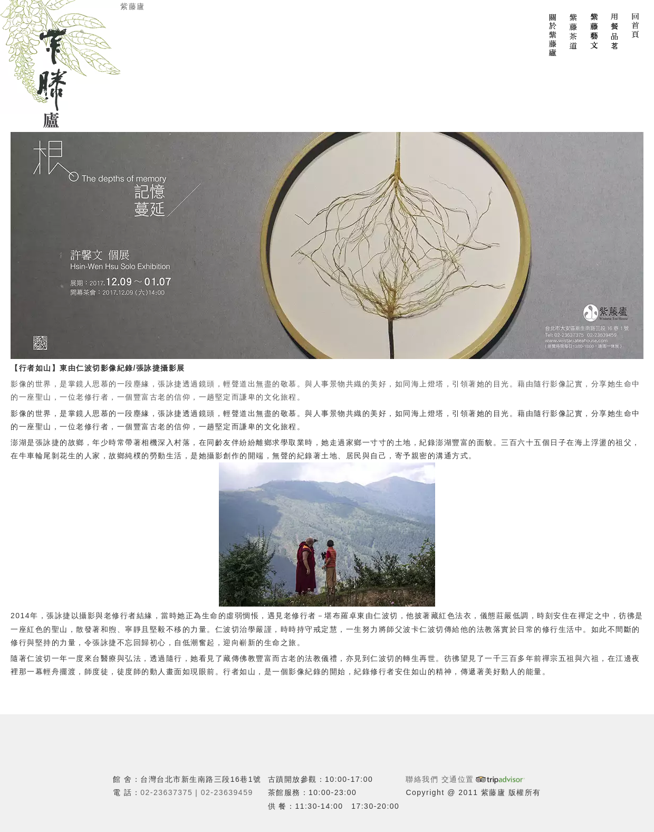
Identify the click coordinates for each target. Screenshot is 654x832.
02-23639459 (227, 792)
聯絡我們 (422, 779)
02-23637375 (166, 792)
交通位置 (457, 779)
